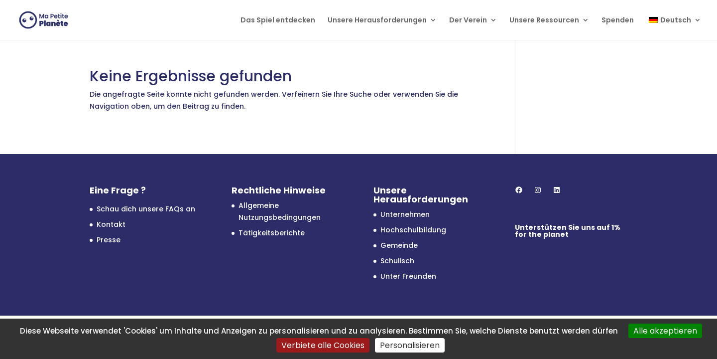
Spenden (617, 20)
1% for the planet (567, 230)
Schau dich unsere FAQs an (146, 209)
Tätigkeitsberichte (272, 233)
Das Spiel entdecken (277, 20)
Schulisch (397, 261)
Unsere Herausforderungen (377, 20)
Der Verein (468, 20)
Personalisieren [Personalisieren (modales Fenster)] (410, 345)
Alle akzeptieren (665, 331)
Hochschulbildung (413, 230)
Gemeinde (399, 245)
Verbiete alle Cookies (322, 345)
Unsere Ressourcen (544, 20)
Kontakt (111, 224)
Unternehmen (405, 214)
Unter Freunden (408, 276)
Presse (108, 240)
